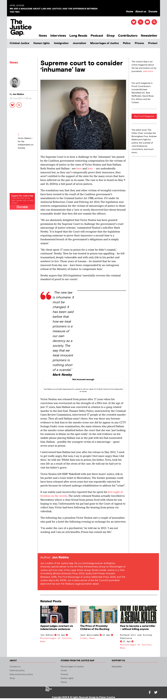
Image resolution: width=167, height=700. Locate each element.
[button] (154, 22)
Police (126, 43)
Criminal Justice (19, 43)
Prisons (139, 43)
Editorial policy (17, 670)
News (43, 36)
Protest (152, 43)
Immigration (61, 43)
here (79, 168)
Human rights (41, 43)
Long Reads (78, 36)
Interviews (58, 36)
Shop (110, 36)
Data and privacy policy (21, 674)
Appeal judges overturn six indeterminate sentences (56, 627)
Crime (83, 638)
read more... (148, 71)
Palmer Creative (107, 697)
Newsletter (149, 36)
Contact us (15, 666)
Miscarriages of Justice (104, 43)
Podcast (97, 36)
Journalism (79, 43)
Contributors (127, 36)
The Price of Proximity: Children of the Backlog (94, 627)
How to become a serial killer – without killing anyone (137, 627)
